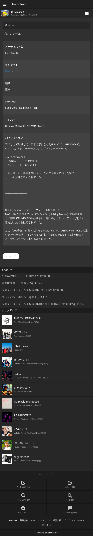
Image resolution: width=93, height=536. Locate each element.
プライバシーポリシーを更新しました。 (26, 297)
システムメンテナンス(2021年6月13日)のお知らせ (32, 290)
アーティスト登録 (23, 484)
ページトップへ (46, 474)
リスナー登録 (69, 484)
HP (16, 71)
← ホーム (11, 256)
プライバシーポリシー (40, 520)
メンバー (10, 119)
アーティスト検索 (23, 497)
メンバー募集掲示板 (69, 510)
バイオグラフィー (15, 138)
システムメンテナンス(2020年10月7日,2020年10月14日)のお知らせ (43, 304)
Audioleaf (19, 4)
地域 (7, 83)
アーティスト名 (14, 46)
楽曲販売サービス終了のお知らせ (22, 283)
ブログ (66, 520)
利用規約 (24, 520)
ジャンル (10, 101)
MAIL (8, 71)
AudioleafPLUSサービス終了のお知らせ (26, 276)
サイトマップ (78, 520)
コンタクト (11, 64)
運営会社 (57, 520)
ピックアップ (23, 510)
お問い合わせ (46, 525)
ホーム (11, 25)
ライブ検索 (69, 497)
